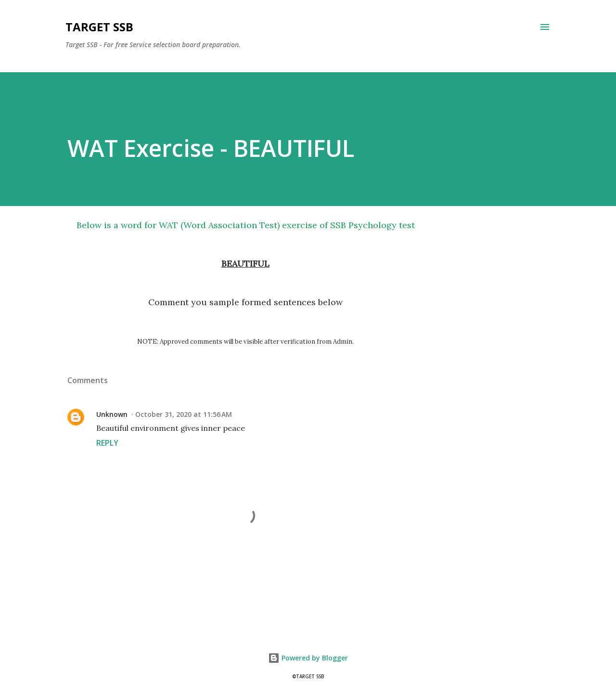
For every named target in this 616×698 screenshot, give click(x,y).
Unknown (112, 414)
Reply (107, 443)
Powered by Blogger (308, 657)
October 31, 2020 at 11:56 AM (183, 414)
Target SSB (99, 27)
